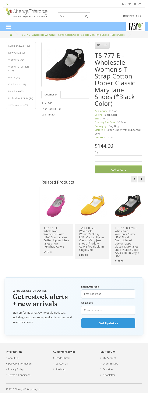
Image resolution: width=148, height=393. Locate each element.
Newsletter (107, 375)
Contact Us (60, 363)
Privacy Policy (15, 369)
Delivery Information (19, 363)
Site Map (59, 369)
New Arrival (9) (16, 52)
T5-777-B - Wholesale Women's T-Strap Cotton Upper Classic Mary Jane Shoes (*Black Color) (72, 34)
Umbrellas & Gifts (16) (20, 98)
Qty (96, 152)
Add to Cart (118, 169)
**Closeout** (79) (18, 105)
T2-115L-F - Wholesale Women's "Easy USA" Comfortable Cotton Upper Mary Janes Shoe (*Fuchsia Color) (56, 237)
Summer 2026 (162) (19, 45)
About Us (12, 358)
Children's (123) (17, 84)
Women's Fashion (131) (18, 68)
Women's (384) (16, 59)
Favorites (106, 369)
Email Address (90, 286)
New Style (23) (16, 91)
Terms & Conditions (18, 375)
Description (51, 94)
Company (87, 303)
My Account (108, 358)
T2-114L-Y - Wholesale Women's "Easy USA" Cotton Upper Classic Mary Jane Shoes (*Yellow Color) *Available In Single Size (91, 238)
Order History (109, 363)
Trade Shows (62, 358)
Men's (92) (14, 77)
